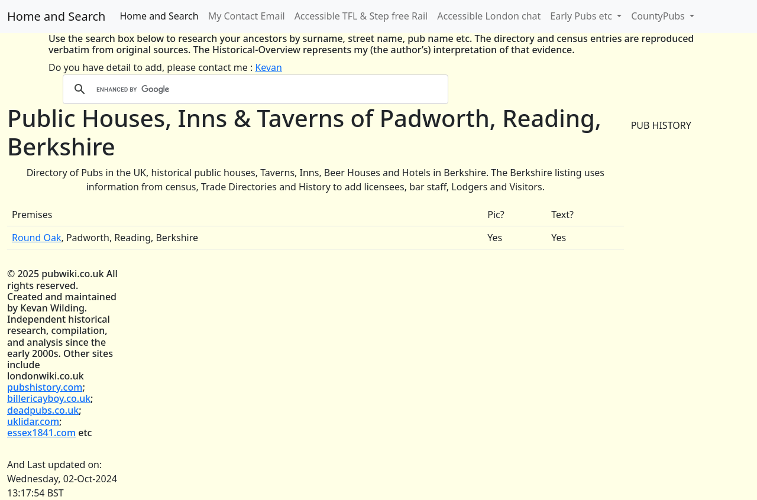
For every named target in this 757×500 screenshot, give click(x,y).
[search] (253, 89)
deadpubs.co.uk (43, 410)
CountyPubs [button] (659, 15)
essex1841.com (41, 432)
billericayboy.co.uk (48, 398)
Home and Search (56, 16)
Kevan (268, 67)
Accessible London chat (489, 15)
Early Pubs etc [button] (582, 15)
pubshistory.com (44, 387)
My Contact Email (246, 15)
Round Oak (36, 237)
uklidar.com (33, 421)
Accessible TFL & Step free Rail (361, 15)
